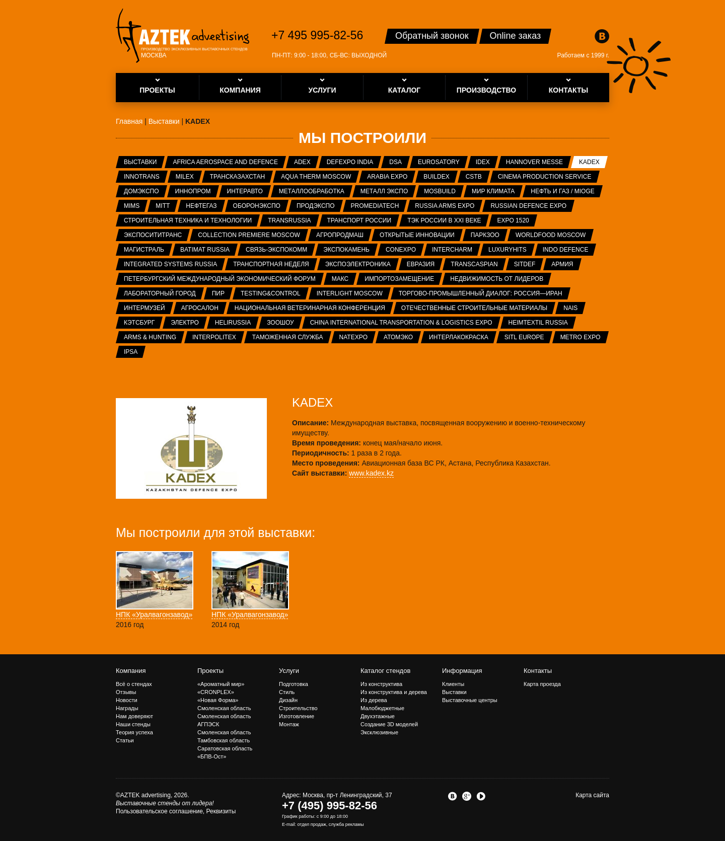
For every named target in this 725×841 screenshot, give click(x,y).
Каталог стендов (385, 670)
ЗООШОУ (280, 322)
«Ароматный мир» (220, 684)
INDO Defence (566, 249)
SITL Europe (524, 337)
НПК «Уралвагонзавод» (154, 614)
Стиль (287, 692)
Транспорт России (359, 220)
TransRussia (289, 220)
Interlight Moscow (350, 293)
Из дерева (373, 700)
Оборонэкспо (256, 205)
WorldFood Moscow (551, 235)
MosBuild (440, 191)
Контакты (538, 670)
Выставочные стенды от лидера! (165, 803)
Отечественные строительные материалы (474, 308)
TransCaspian (474, 264)
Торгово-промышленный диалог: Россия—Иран (480, 293)
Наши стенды (133, 724)
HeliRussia (233, 322)
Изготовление (296, 716)
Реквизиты (221, 811)
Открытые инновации (417, 235)
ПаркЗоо (485, 235)
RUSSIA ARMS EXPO (444, 205)
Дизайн (288, 700)
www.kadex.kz (371, 473)
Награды (127, 708)
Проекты (210, 670)
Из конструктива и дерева (393, 692)
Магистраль (144, 249)
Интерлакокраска (458, 337)
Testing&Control (271, 293)
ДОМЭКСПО (141, 191)
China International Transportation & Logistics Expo (401, 322)
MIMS (131, 205)
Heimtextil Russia (538, 322)
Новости (126, 700)
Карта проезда (542, 684)
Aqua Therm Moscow (316, 176)
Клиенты (453, 684)
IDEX (483, 162)
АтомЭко (398, 337)
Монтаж (289, 724)
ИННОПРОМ (193, 191)
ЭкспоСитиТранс (153, 235)
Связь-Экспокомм (276, 249)
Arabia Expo (387, 176)
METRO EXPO (580, 337)
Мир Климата (493, 191)
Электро (185, 322)
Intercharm (452, 249)
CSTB (474, 176)
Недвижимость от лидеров (496, 278)
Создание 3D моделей (389, 724)
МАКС (340, 278)
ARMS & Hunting (150, 337)
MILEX (185, 176)
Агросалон (200, 308)
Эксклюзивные (379, 732)
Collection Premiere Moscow (249, 235)
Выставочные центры (469, 700)
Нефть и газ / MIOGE (562, 191)
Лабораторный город (160, 293)
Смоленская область (224, 708)
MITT (163, 205)
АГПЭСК (208, 724)
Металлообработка (311, 191)
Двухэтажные (377, 716)
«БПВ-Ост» (211, 756)
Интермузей (144, 308)
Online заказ (515, 36)
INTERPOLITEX (214, 337)
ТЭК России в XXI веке (444, 220)
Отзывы (126, 692)
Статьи (125, 740)
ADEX (302, 162)
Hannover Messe (534, 162)
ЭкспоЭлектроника (358, 264)
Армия (562, 264)
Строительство (298, 708)
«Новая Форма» (217, 700)
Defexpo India (350, 162)
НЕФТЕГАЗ (201, 205)
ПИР (218, 293)
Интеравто (245, 191)
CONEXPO (401, 249)
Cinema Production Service (545, 176)
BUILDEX (436, 176)
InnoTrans (142, 176)
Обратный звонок (432, 36)
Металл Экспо (384, 191)
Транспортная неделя (271, 264)
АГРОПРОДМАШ (340, 235)
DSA (395, 162)
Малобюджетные (382, 708)
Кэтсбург (139, 322)
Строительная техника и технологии (188, 220)
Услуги (289, 670)
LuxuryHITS (507, 249)
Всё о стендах (134, 684)
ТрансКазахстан (237, 176)
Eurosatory (439, 162)
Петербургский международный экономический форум (220, 278)
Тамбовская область (223, 740)
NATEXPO (353, 337)
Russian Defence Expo (528, 205)
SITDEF (525, 264)
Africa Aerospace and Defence (225, 162)
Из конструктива (381, 684)
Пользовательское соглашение (159, 811)
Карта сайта (592, 795)
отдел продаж (312, 824)
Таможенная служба (287, 337)
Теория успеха (134, 732)
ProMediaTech (375, 205)
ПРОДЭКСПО (316, 205)
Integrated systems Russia (170, 264)
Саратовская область (224, 748)
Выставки (140, 162)
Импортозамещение (399, 278)
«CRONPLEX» (215, 692)
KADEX (589, 162)
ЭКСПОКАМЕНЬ (346, 249)
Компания (131, 670)
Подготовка (293, 684)
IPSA (130, 351)
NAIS (570, 308)
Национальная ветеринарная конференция (310, 308)
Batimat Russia (205, 249)
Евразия (421, 264)
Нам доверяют (134, 716)
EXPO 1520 (513, 220)
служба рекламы (346, 824)
